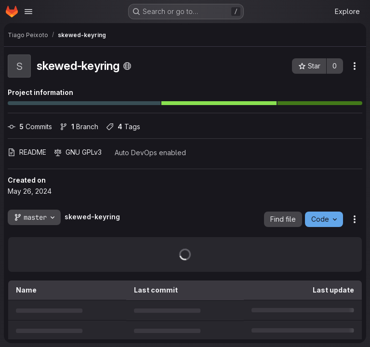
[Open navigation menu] (28, 11)
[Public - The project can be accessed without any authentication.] (127, 66)
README (27, 152)
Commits (30, 126)
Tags (123, 126)
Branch (79, 126)
